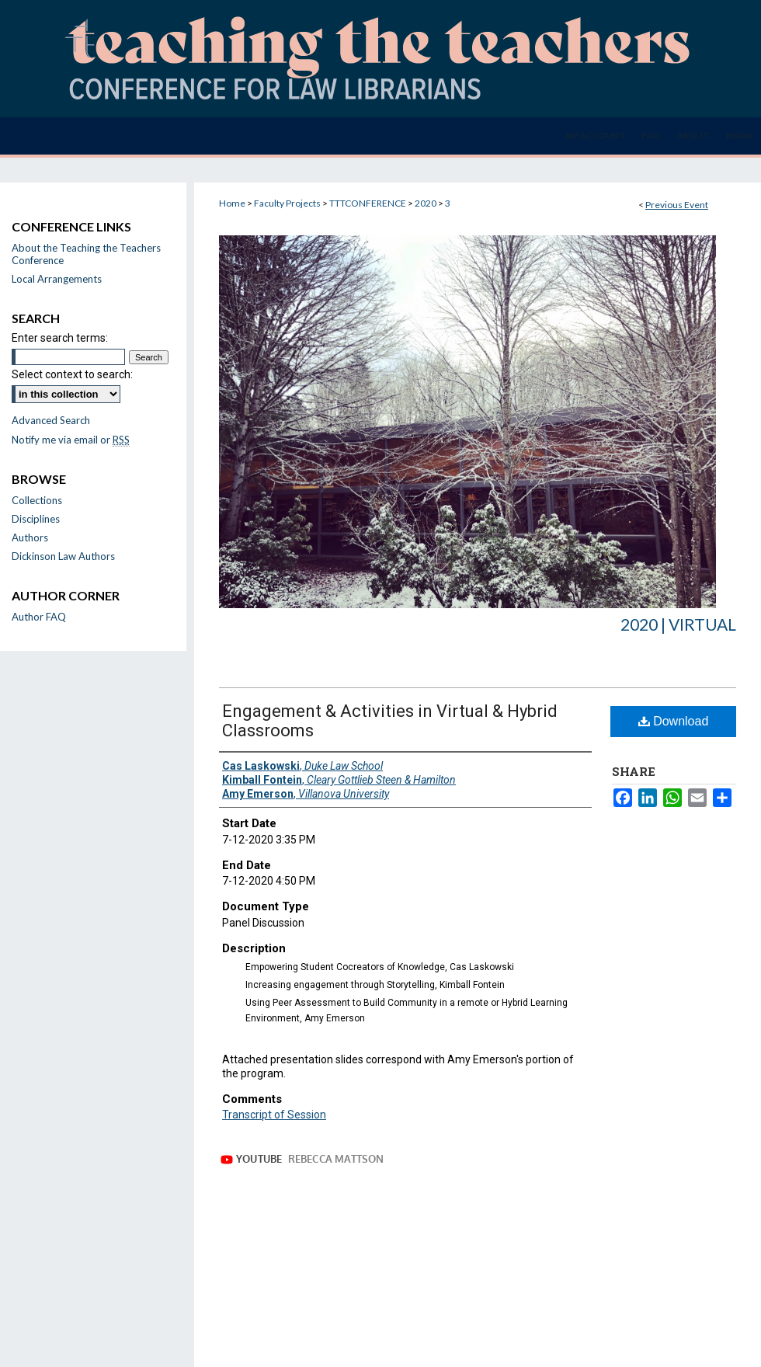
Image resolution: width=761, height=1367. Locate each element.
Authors (30, 537)
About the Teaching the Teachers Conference (86, 254)
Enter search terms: (60, 338)
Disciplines (36, 519)
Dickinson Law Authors (63, 556)
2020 (426, 203)
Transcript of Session (274, 1114)
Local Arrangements (57, 279)
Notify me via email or (71, 439)
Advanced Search (51, 420)
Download (673, 721)
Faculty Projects (288, 203)
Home (232, 203)
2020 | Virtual (678, 624)
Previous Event (676, 204)
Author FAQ (39, 616)
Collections (37, 500)
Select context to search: (72, 374)
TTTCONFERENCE (368, 203)
